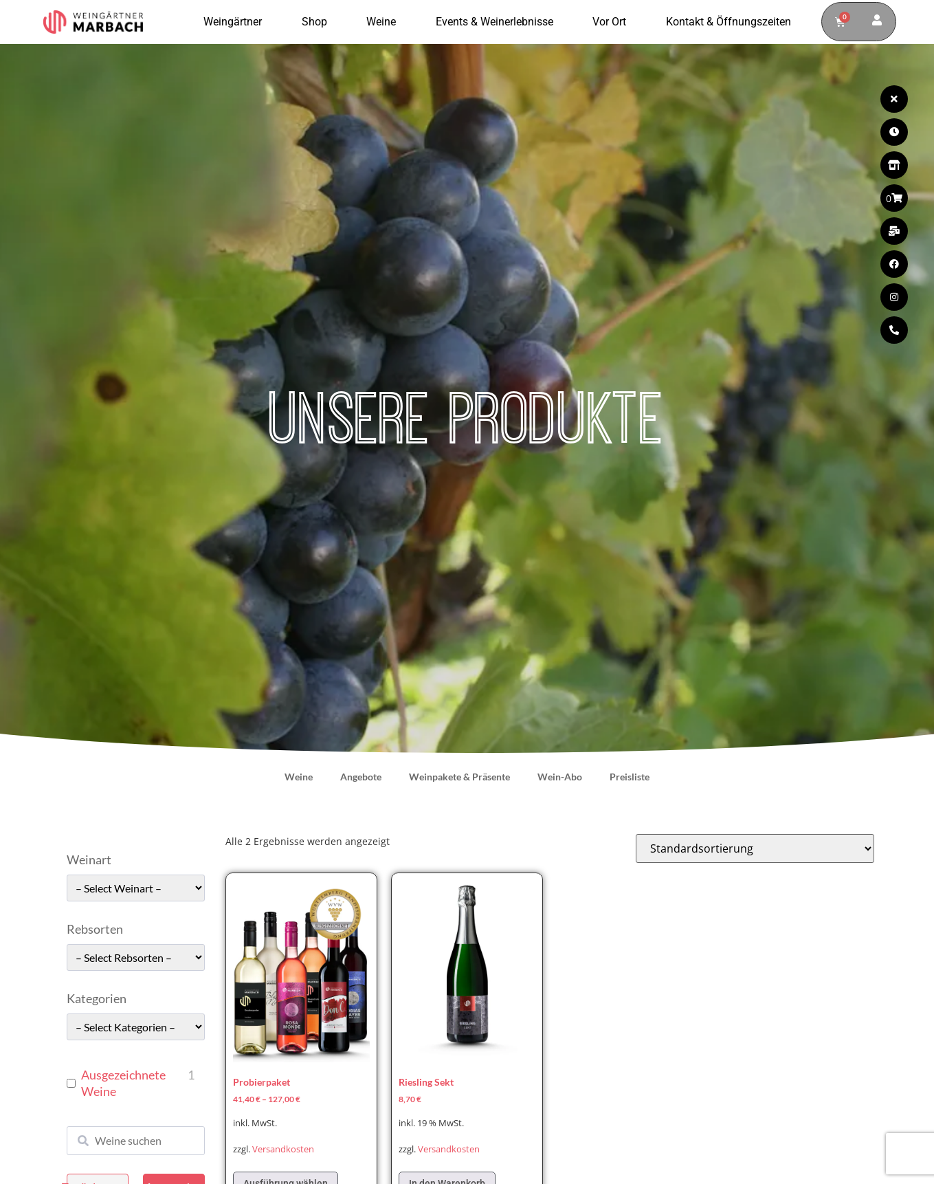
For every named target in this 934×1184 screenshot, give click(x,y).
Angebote (360, 776)
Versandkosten (283, 1149)
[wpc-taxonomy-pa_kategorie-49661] (136, 1026)
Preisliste (629, 776)
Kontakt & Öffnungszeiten (728, 21)
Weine (384, 22)
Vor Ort (612, 22)
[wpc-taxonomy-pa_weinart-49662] (136, 888)
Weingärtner (236, 22)
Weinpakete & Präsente (459, 776)
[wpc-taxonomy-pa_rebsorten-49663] (136, 957)
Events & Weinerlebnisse (498, 22)
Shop (318, 22)
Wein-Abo (559, 776)
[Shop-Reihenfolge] (755, 848)
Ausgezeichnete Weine (123, 1082)
